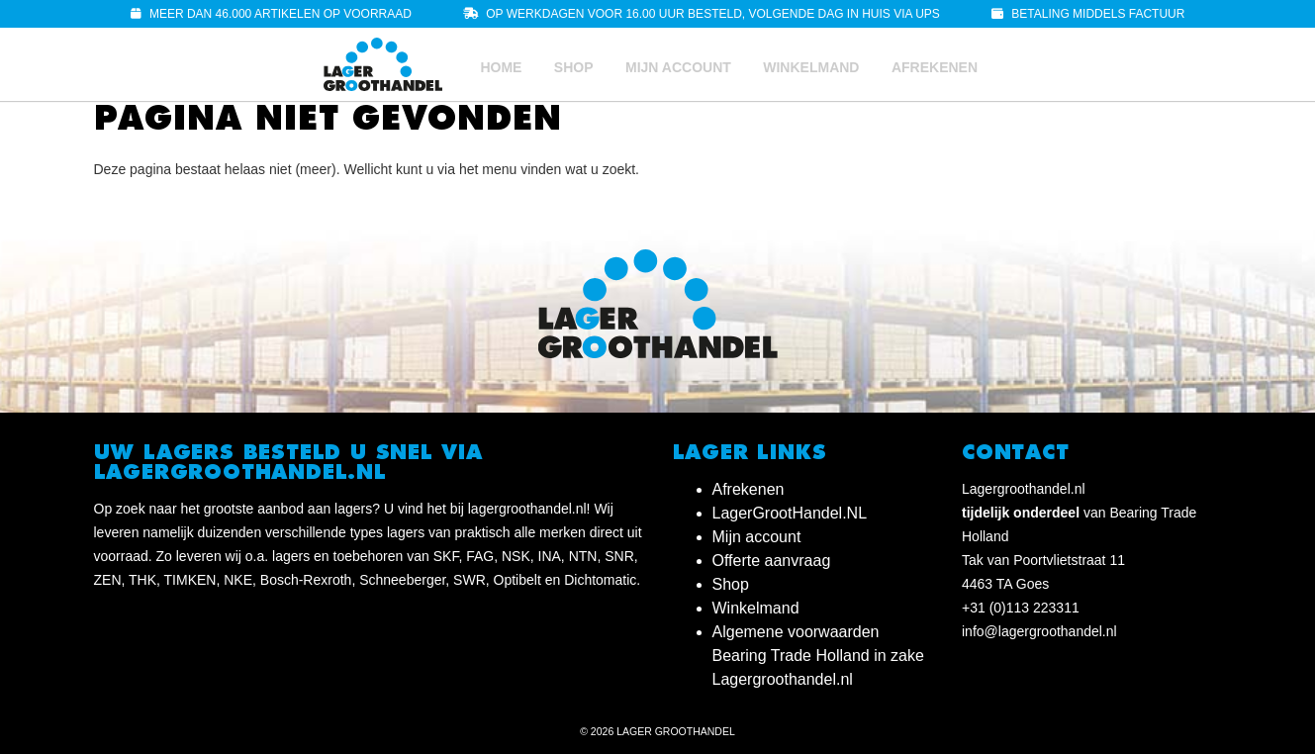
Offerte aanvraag (771, 560)
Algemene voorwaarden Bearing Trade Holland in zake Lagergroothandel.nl (818, 655)
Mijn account (678, 67)
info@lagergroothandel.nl (1039, 631)
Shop (574, 67)
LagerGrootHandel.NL (790, 513)
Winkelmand (811, 67)
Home (500, 67)
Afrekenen (935, 67)
